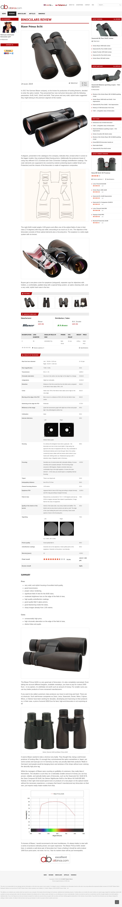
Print (84, 83)
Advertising (79, 4)
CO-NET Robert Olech (66, 879)
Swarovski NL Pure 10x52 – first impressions (105, 104)
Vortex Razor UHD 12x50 (100, 190)
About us (71, 4)
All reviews (117, 19)
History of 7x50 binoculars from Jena (103, 107)
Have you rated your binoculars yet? (7, 36)
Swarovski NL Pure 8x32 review (102, 55)
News (4, 14)
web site (41, 324)
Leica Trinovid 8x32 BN (99, 184)
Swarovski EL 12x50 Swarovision (102, 196)
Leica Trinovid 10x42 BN (100, 208)
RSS (93, 4)
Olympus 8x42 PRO (98, 214)
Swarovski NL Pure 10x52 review (102, 49)
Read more (4, 40)
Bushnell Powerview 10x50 (100, 221)
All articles (116, 66)
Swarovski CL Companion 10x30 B (103, 202)
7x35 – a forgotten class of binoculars (103, 111)
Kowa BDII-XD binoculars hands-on (103, 142)
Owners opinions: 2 (97, 179)
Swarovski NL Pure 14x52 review (102, 38)
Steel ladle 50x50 (97, 145)
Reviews (12, 14)
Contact (87, 4)
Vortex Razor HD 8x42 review (101, 58)
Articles (32, 14)
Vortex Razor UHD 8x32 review (101, 45)
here (16, 898)
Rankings (41, 14)
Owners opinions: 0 (38, 348)
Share (84, 85)
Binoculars (22, 14)
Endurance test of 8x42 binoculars (102, 122)
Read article (95, 90)
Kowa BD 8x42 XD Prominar (101, 173)
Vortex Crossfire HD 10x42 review (102, 134)
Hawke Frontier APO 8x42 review (102, 52)
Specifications (83, 348)
